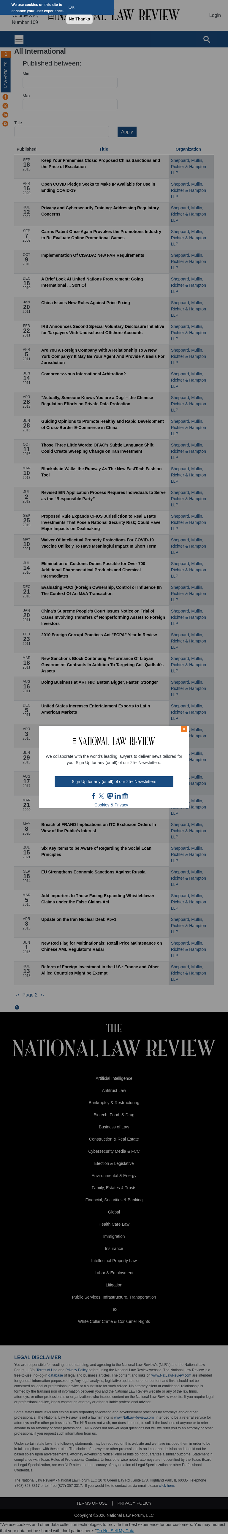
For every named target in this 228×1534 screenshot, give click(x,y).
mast (110, 795)
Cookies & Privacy (111, 805)
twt (102, 796)
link (117, 795)
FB (94, 795)
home (125, 795)
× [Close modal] (184, 729)
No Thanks (79, 19)
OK (72, 7)
